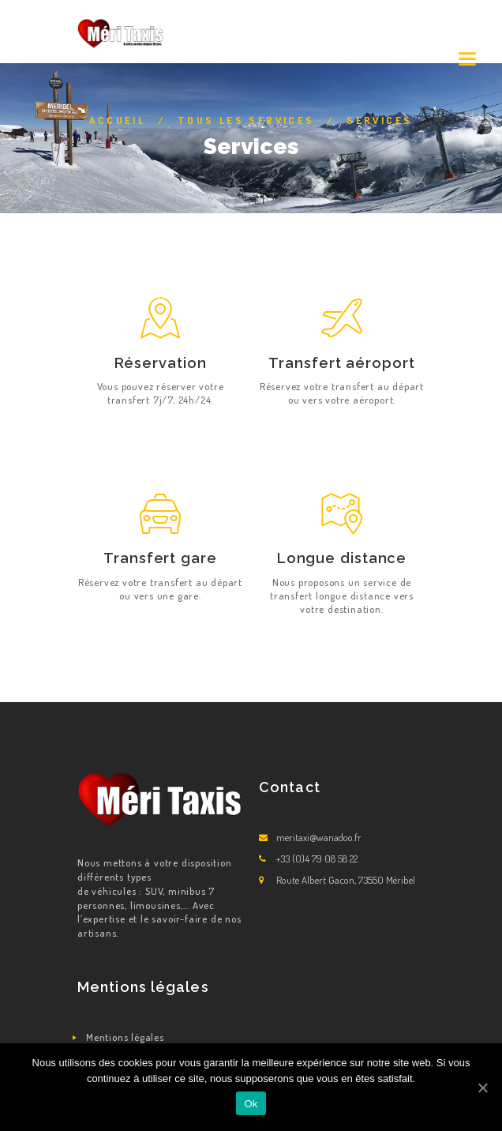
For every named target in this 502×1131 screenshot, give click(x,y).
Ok (250, 1104)
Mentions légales (125, 1037)
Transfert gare (160, 558)
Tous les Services (246, 120)
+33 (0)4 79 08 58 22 (317, 858)
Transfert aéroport (341, 363)
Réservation (160, 363)
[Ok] (482, 1087)
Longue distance (342, 558)
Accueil (117, 120)
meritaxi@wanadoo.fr (319, 837)
